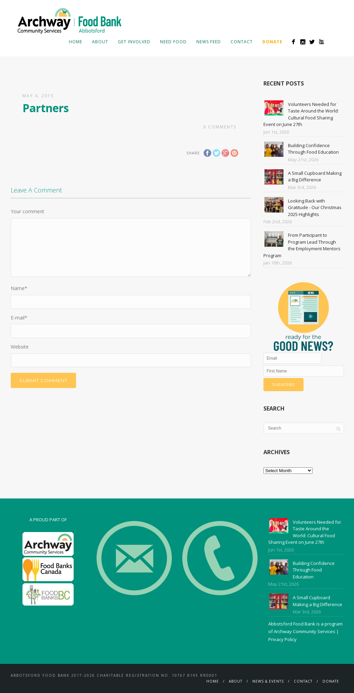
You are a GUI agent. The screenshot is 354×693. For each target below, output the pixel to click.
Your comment (27, 211)
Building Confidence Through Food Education (313, 148)
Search (332, 41)
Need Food (173, 42)
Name (19, 288)
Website (20, 346)
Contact (242, 42)
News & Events (268, 681)
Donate (331, 681)
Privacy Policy (282, 639)
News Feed (208, 42)
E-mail (19, 317)
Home (75, 42)
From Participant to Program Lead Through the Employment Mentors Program (302, 245)
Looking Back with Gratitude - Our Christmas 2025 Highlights (315, 207)
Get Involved (134, 42)
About (100, 42)
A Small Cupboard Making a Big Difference (315, 176)
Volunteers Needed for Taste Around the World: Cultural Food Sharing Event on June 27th (301, 114)
